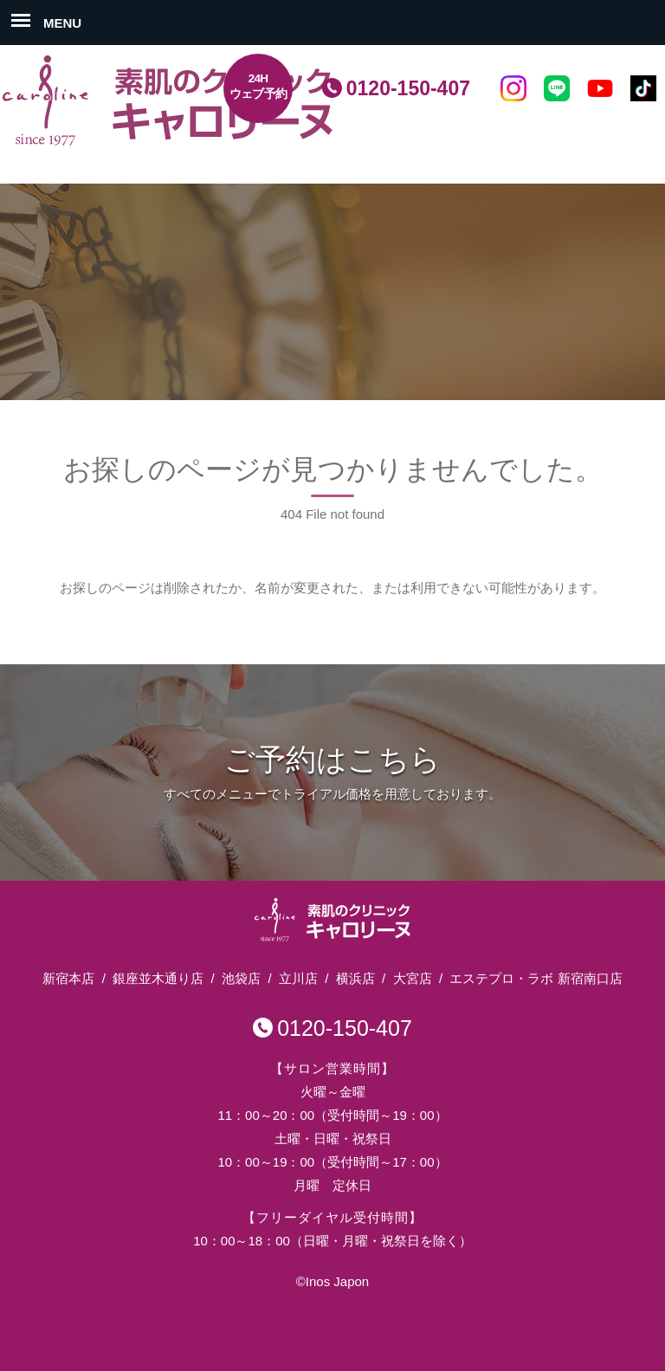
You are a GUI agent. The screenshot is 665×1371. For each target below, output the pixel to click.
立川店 (298, 978)
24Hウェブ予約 (258, 86)
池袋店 (241, 978)
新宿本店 (68, 978)
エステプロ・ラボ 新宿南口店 (535, 978)
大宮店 (412, 978)
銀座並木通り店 (158, 978)
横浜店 (355, 978)
